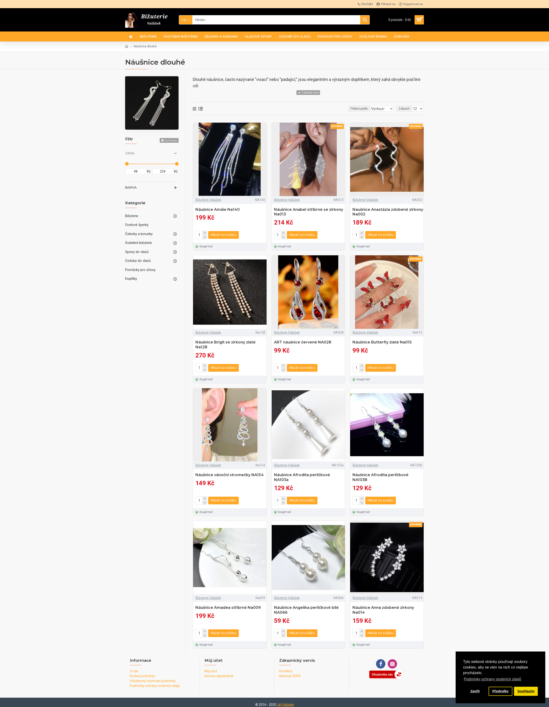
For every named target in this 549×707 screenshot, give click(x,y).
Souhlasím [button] (526, 691)
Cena (129, 153)
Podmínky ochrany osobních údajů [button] (492, 679)
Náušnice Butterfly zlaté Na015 (382, 341)
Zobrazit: (406, 108)
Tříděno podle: (346, 108)
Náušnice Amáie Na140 (217, 209)
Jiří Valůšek (285, 701)
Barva (131, 187)
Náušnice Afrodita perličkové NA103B (380, 475)
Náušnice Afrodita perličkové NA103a (302, 475)
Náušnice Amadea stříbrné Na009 (228, 605)
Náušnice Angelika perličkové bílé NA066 (306, 607)
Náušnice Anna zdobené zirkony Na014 (383, 607)
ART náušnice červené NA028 (302, 341)
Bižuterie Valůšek (208, 200)
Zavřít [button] (474, 691)
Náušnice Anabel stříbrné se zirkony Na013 (308, 212)
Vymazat (171, 140)
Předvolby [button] (500, 691)
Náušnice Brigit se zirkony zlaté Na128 (225, 343)
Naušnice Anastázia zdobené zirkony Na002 (387, 212)
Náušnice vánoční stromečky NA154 (229, 473)
